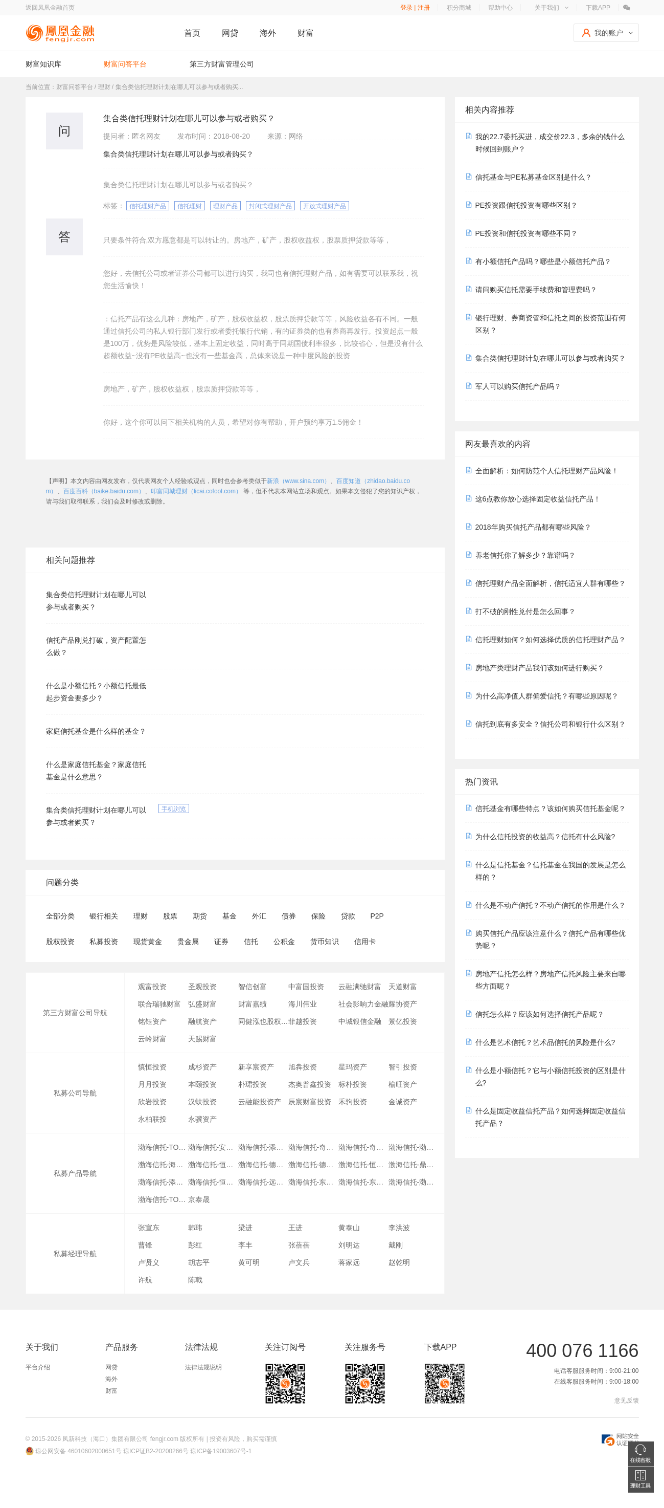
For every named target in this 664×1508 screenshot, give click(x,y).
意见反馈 (626, 1400)
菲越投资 (302, 1021)
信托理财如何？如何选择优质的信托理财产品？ (550, 640)
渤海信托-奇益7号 (313, 1147)
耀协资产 (402, 1004)
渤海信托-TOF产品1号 (163, 1199)
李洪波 (399, 1227)
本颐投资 (202, 1084)
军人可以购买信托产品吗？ (518, 386)
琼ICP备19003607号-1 (220, 1451)
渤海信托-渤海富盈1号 (413, 1147)
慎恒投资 (152, 1067)
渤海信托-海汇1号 (163, 1165)
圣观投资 (202, 986)
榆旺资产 (402, 1084)
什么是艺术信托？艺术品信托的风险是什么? (545, 1042)
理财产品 (225, 206)
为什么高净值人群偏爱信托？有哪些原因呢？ (547, 696)
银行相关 (103, 916)
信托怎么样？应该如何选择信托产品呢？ (539, 1014)
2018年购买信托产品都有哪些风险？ (533, 527)
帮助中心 (500, 7)
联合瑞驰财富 (159, 1004)
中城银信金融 (359, 1021)
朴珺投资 (252, 1084)
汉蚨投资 (202, 1102)
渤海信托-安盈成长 (213, 1147)
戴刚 (395, 1245)
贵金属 (188, 941)
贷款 (348, 916)
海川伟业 (302, 1004)
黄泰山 (349, 1227)
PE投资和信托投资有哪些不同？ (526, 233)
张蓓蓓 (299, 1245)
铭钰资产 (152, 1021)
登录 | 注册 (415, 7)
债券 (289, 916)
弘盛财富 (202, 1004)
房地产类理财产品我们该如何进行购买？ (539, 668)
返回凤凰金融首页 (50, 7)
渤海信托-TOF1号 (163, 1147)
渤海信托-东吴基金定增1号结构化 (363, 1182)
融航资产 (202, 1021)
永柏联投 (152, 1119)
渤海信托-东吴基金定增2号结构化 (313, 1182)
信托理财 (189, 206)
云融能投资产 (259, 1102)
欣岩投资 (152, 1102)
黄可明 (249, 1262)
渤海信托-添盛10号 (263, 1147)
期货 (200, 916)
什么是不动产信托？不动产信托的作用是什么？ (550, 905)
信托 (251, 941)
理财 (140, 916)
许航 (145, 1280)
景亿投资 (402, 1021)
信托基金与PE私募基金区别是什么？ (533, 177)
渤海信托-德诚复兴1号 (313, 1165)
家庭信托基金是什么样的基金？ (96, 731)
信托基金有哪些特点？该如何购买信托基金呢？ (550, 808)
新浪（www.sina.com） (299, 481)
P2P (376, 916)
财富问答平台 (125, 64)
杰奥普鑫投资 (309, 1084)
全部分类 (60, 916)
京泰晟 (199, 1199)
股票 (170, 916)
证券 (221, 941)
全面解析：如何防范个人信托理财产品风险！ (547, 471)
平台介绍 (38, 1367)
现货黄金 (147, 941)
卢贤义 (148, 1262)
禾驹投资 (352, 1102)
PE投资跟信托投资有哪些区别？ (526, 205)
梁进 (245, 1227)
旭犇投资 (302, 1067)
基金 (229, 916)
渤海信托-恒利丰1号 (363, 1165)
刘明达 (349, 1245)
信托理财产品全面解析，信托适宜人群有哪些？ (550, 583)
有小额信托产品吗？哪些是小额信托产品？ (543, 261)
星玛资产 (352, 1067)
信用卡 (365, 941)
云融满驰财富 (359, 986)
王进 (295, 1227)
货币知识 (324, 941)
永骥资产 (202, 1119)
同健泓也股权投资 (263, 1021)
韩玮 (195, 1227)
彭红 (195, 1245)
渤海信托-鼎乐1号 (413, 1165)
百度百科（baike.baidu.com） (104, 491)
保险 (318, 916)
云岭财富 (152, 1039)
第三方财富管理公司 (222, 64)
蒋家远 (349, 1262)
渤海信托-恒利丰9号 (213, 1165)
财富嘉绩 (252, 1004)
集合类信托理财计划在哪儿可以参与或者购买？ (550, 358)
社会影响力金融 (363, 1004)
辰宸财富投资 (309, 1102)
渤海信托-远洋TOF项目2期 (263, 1182)
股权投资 (60, 941)
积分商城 (459, 7)
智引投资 (402, 1067)
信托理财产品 (147, 206)
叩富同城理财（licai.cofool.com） (196, 491)
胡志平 (199, 1262)
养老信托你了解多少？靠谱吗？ (525, 555)
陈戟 (195, 1280)
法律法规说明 (203, 1367)
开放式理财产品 (324, 206)
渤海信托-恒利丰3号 (213, 1182)
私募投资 (103, 941)
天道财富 (402, 986)
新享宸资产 (256, 1067)
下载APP (598, 7)
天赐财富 (202, 1039)
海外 (268, 33)
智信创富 (252, 986)
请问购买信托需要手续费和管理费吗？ (536, 290)
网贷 (230, 33)
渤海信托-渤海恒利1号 (413, 1182)
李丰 (245, 1245)
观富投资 (152, 986)
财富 (305, 33)
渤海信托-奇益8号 (363, 1147)
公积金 (284, 941)
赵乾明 (399, 1262)
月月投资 (152, 1084)
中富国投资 (306, 986)
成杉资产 (202, 1067)
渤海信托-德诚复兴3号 (263, 1165)
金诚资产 (402, 1102)
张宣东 (148, 1227)
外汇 (259, 916)
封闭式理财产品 (270, 206)
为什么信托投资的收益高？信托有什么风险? (545, 837)
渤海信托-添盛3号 (163, 1182)
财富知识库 (43, 64)
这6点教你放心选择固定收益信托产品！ (538, 499)
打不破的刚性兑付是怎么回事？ (525, 611)
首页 (192, 33)
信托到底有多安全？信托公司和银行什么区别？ (550, 724)
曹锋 (145, 1245)
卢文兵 (299, 1262)
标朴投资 (352, 1084)
